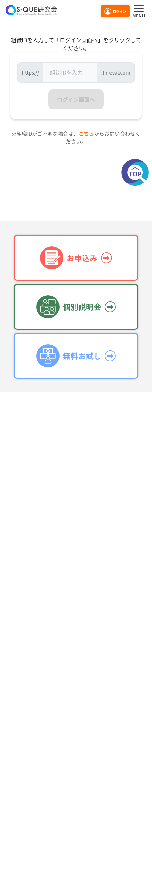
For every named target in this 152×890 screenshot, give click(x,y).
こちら (86, 133)
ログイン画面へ (76, 99)
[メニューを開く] (139, 10)
